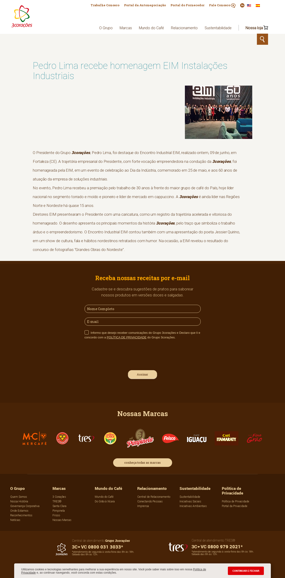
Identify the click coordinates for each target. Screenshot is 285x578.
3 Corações (59, 496)
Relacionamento (184, 28)
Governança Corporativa (24, 506)
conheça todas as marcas (142, 462)
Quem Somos (18, 496)
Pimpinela (58, 510)
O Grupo (106, 28)
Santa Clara (59, 506)
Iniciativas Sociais (190, 501)
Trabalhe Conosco (105, 5)
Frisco (56, 515)
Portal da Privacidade (234, 506)
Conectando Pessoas (150, 501)
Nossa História (19, 501)
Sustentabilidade (218, 28)
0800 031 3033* (97, 547)
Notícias (15, 520)
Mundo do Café (151, 28)
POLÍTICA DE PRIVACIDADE (127, 337)
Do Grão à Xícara (105, 501)
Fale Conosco (222, 5)
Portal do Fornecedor (187, 5)
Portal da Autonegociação (145, 5)
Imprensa (143, 506)
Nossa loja (254, 28)
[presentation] (120, 354)
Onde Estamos (19, 510)
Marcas (126, 28)
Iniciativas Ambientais (193, 506)
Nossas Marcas (61, 520)
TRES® (57, 501)
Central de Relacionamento (153, 496)
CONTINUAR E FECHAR (246, 570)
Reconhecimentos (21, 515)
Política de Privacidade (232, 491)
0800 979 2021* (217, 546)
